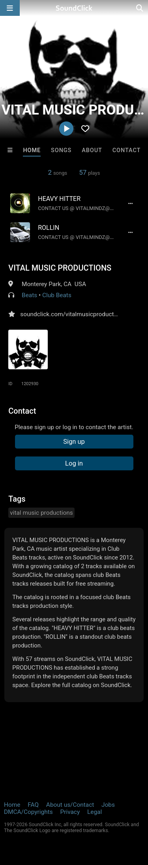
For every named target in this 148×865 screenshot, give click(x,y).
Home (32, 150)
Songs (61, 150)
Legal (94, 811)
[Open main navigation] (10, 8)
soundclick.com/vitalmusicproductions (72, 314)
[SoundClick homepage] (74, 8)
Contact (126, 150)
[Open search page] (140, 8)
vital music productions (41, 512)
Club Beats (56, 295)
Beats (29, 295)
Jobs (108, 804)
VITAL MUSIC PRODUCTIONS (59, 268)
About (92, 150)
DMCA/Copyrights (28, 811)
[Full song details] (130, 203)
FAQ (33, 804)
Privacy (70, 811)
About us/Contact (70, 804)
